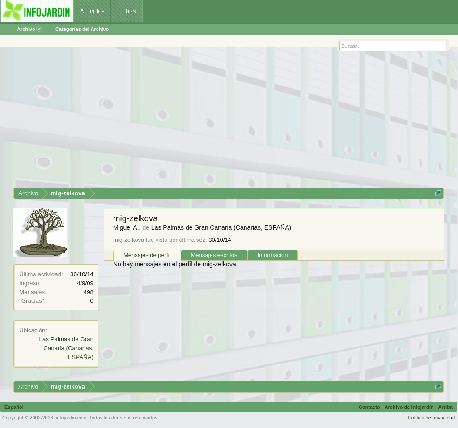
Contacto (369, 407)
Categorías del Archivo (82, 29)
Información (273, 255)
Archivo (29, 29)
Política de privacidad (431, 417)
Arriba (445, 407)
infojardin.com (71, 417)
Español (14, 407)
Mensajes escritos (214, 255)
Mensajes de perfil (147, 255)
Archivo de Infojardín (409, 407)
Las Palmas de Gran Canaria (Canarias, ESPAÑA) (66, 348)
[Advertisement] (228, 120)
